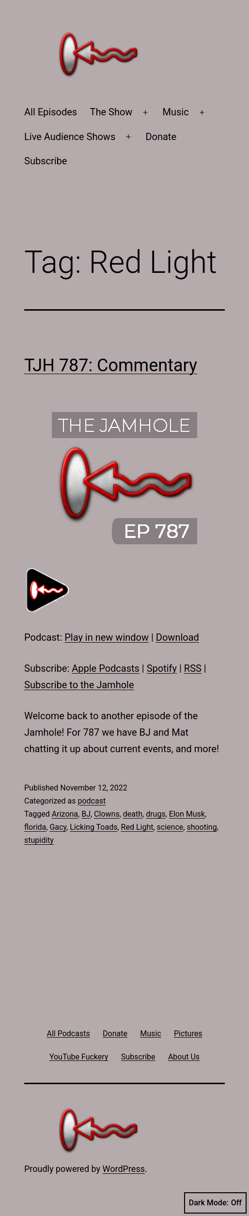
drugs (156, 814)
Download (177, 637)
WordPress (124, 1169)
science (170, 827)
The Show (111, 112)
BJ (86, 814)
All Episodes (50, 112)
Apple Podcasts (106, 668)
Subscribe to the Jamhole (79, 685)
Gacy (57, 827)
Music (176, 112)
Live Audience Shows (69, 136)
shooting (202, 827)
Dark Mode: (215, 1203)
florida (35, 827)
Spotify (162, 668)
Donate (160, 136)
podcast (92, 800)
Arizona (65, 814)
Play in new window (106, 637)
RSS (193, 668)
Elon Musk (187, 814)
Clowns (107, 814)
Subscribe (45, 161)
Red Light (137, 827)
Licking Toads (93, 827)
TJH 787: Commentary (110, 365)
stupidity (39, 840)
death (132, 814)
